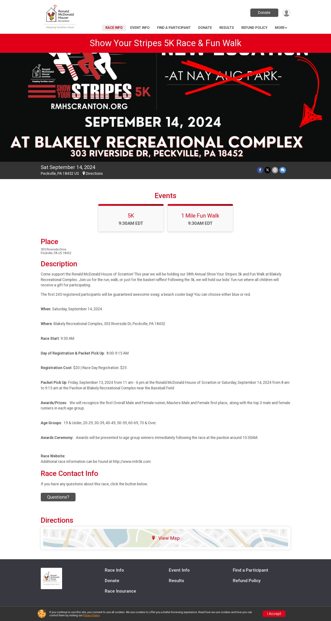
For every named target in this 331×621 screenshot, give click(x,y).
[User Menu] (286, 13)
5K (131, 215)
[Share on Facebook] (260, 170)
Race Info (114, 28)
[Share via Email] (275, 170)
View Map (165, 538)
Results (226, 28)
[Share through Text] (282, 170)
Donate (264, 12)
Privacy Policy (91, 615)
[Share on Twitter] (267, 170)
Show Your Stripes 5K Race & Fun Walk (165, 43)
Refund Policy (254, 28)
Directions (94, 173)
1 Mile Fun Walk (200, 215)
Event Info (140, 28)
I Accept (274, 614)
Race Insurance (120, 591)
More (279, 28)
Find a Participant (174, 28)
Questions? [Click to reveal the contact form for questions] (58, 497)
